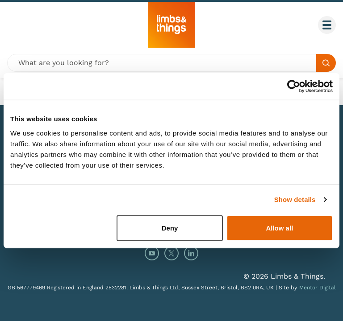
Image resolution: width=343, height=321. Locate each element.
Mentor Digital (317, 287)
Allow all (279, 227)
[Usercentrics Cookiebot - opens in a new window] (294, 86)
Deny (170, 227)
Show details (295, 199)
